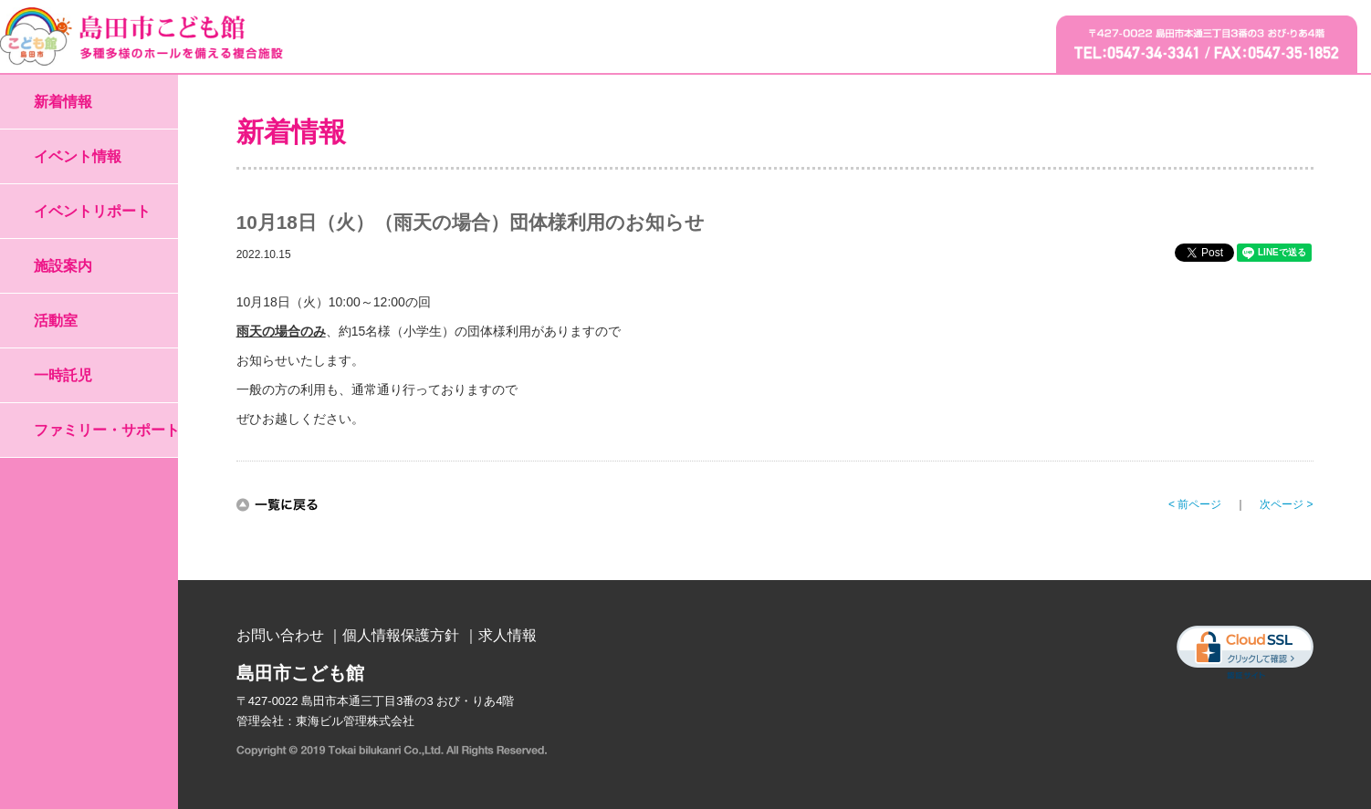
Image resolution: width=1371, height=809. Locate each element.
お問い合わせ (280, 635)
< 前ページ (1194, 504)
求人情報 (507, 635)
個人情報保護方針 (400, 635)
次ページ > (1286, 504)
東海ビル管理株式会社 (355, 721)
